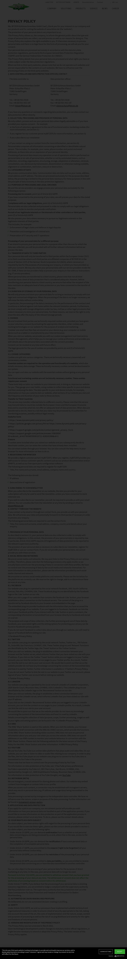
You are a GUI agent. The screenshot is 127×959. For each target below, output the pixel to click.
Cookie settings (105, 951)
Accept (119, 951)
